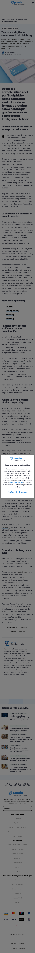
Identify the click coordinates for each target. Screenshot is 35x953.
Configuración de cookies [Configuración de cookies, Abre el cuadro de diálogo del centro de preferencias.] (17, 492)
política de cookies (16, 482)
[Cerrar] (31, 457)
